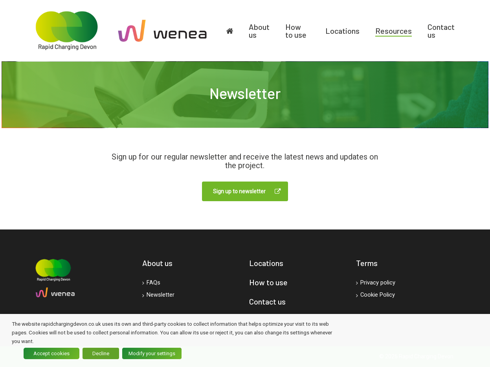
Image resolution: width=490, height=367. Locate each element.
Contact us (267, 301)
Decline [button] (100, 353)
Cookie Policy (375, 295)
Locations (266, 263)
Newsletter (158, 295)
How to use (268, 282)
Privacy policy (375, 283)
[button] (245, 191)
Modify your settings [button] (151, 353)
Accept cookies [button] (51, 353)
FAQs (151, 283)
